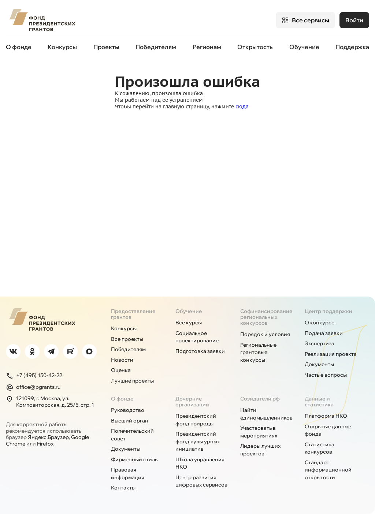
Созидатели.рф (260, 399)
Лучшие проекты (132, 380)
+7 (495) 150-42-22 (34, 375)
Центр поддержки (328, 311)
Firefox (45, 443)
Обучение (304, 47)
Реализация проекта (331, 354)
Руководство (127, 410)
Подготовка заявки (200, 351)
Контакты (123, 487)
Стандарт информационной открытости (328, 470)
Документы (319, 364)
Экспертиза (319, 343)
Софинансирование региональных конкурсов (266, 317)
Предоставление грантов (133, 314)
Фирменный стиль (134, 459)
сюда (242, 106)
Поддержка (352, 47)
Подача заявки (324, 333)
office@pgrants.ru (33, 387)
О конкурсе (319, 322)
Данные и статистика (319, 401)
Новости (122, 360)
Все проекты (127, 339)
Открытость (255, 47)
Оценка (121, 370)
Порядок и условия (265, 334)
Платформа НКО (326, 416)
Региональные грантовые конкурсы (258, 352)
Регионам (207, 47)
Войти (354, 20)
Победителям (155, 47)
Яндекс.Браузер (48, 437)
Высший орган (129, 420)
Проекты (106, 47)
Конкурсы (62, 47)
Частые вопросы (326, 375)
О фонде (18, 47)
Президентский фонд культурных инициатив (197, 441)
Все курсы (188, 322)
